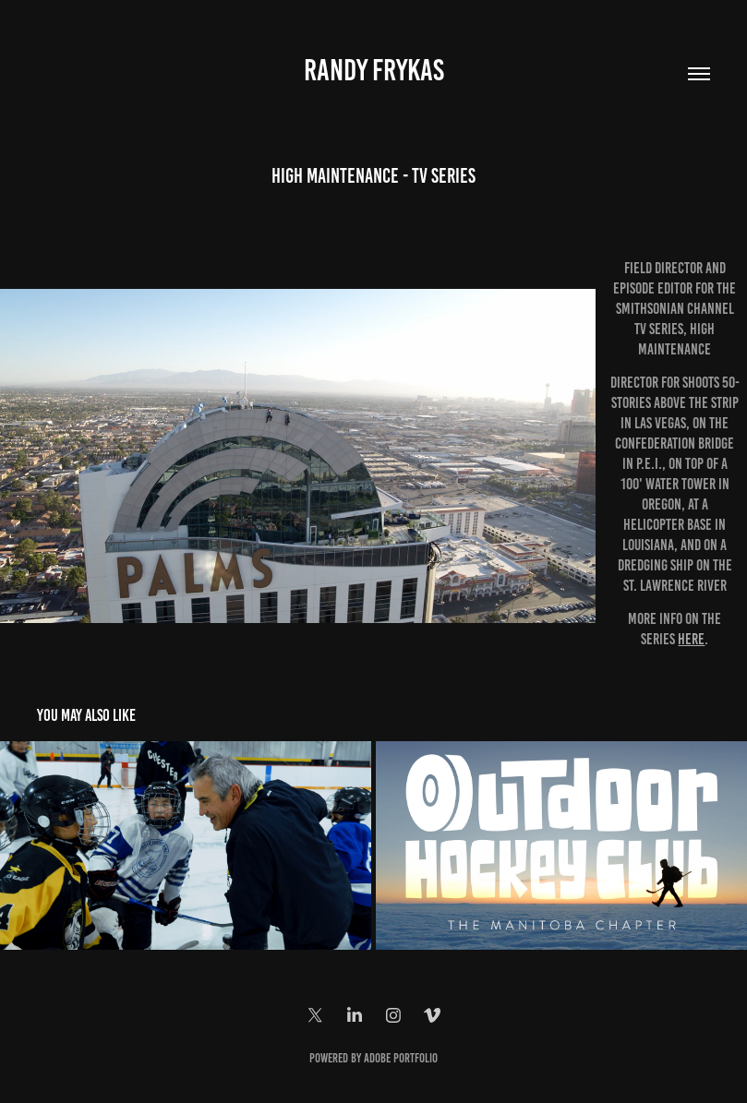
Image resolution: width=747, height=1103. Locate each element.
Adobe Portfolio (401, 1058)
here (691, 638)
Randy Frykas (374, 70)
